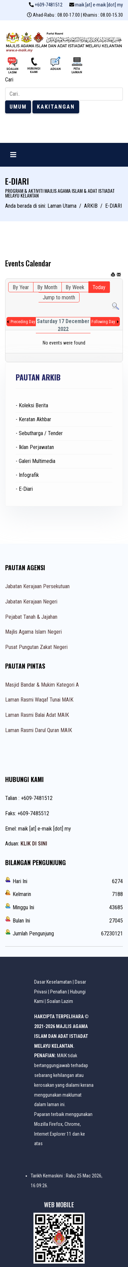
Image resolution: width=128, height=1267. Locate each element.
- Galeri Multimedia (35, 461)
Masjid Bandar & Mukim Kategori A (42, 685)
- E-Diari (24, 489)
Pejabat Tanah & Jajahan (31, 617)
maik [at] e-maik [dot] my (99, 5)
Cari (9, 79)
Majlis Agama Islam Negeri (33, 632)
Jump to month (59, 297)
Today (99, 287)
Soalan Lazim (60, 1001)
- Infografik (27, 475)
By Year (21, 287)
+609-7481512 (48, 5)
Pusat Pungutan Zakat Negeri (36, 647)
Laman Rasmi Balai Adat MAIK (37, 715)
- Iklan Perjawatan (35, 447)
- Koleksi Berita (32, 405)
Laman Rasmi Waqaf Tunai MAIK (39, 699)
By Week (75, 287)
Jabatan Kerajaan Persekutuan (37, 586)
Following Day (103, 321)
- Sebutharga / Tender (39, 433)
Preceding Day (23, 321)
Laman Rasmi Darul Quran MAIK (38, 730)
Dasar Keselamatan (53, 982)
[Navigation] (13, 155)
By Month (47, 287)
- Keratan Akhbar (33, 419)
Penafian (58, 991)
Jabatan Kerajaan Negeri (31, 601)
